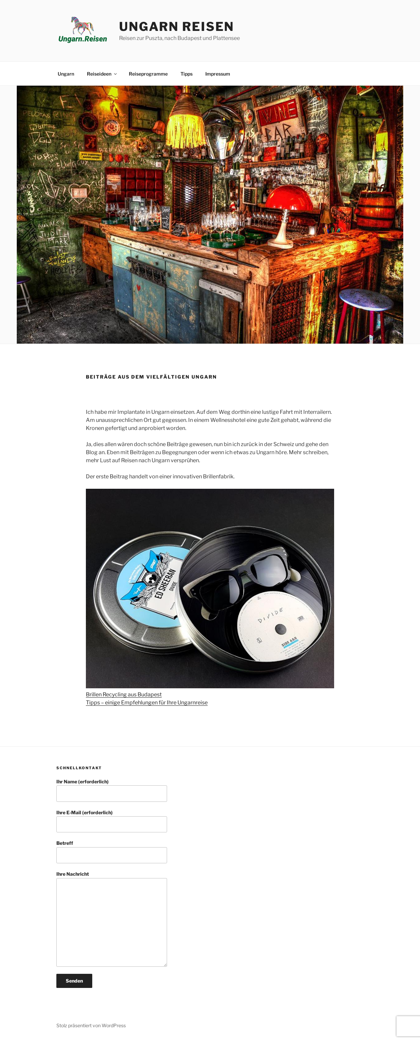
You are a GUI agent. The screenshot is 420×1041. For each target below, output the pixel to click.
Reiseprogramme (148, 74)
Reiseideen (102, 74)
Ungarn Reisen (176, 26)
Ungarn (66, 74)
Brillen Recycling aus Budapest (124, 694)
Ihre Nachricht (111, 919)
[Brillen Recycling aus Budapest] (210, 589)
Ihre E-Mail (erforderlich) (111, 821)
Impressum (217, 74)
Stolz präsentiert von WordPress (91, 1025)
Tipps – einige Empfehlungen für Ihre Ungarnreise (147, 702)
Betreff (111, 851)
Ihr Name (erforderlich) (111, 790)
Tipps (186, 74)
